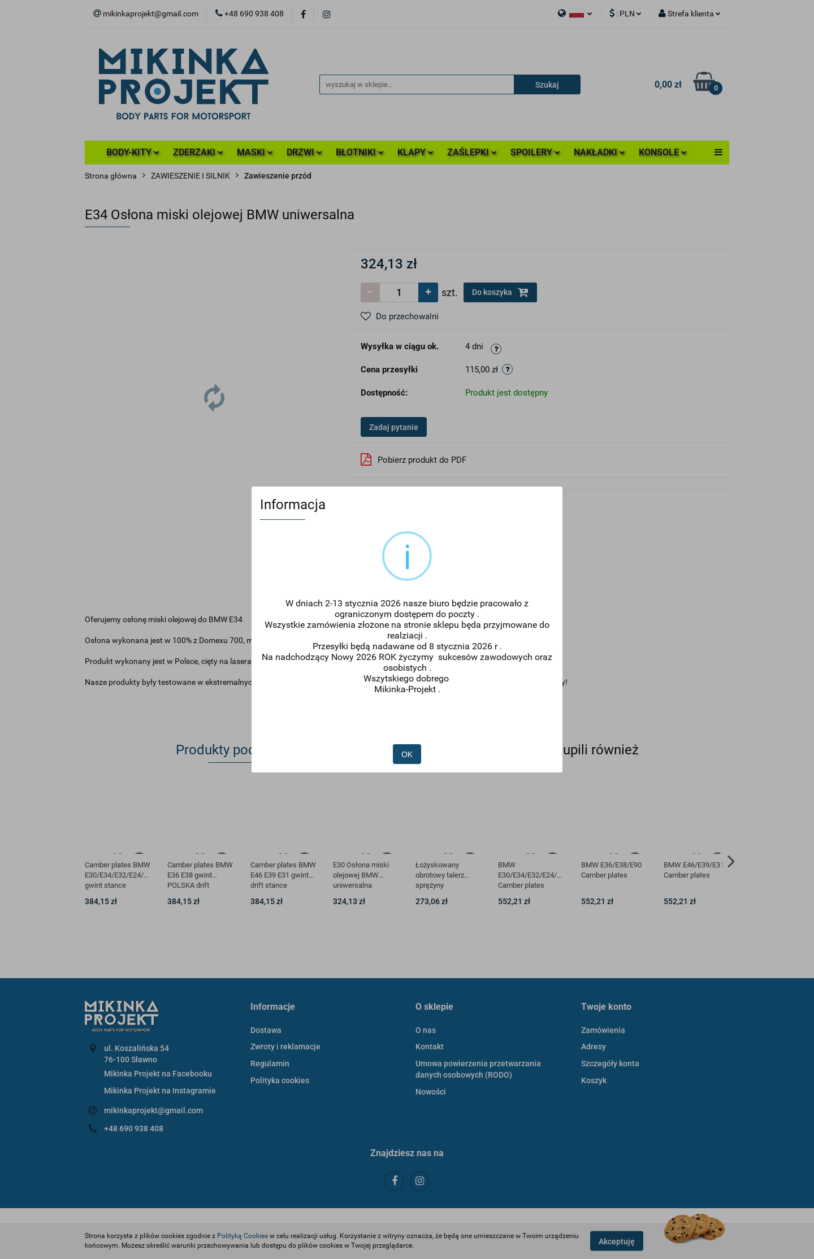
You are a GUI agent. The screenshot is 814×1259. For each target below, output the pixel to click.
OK (407, 721)
